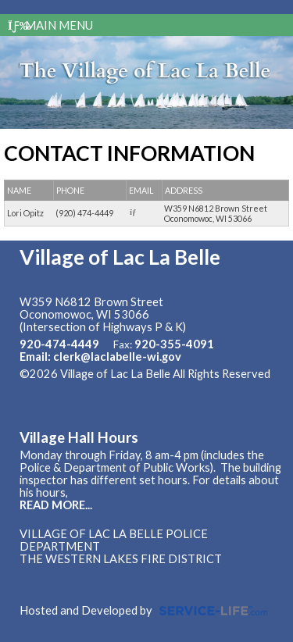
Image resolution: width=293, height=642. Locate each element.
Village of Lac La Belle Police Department (114, 540)
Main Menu (50, 25)
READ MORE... (56, 505)
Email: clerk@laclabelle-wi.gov (100, 356)
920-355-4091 (174, 344)
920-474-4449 (59, 344)
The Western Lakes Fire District (121, 558)
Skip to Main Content (85, 386)
